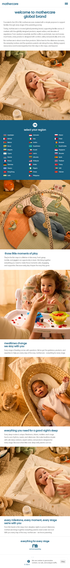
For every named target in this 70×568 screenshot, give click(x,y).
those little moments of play (21, 253)
